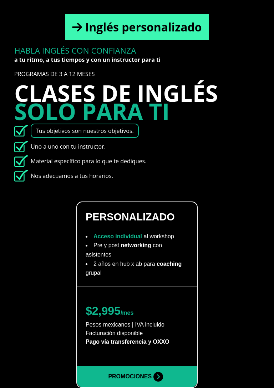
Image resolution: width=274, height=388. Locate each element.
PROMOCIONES (135, 377)
